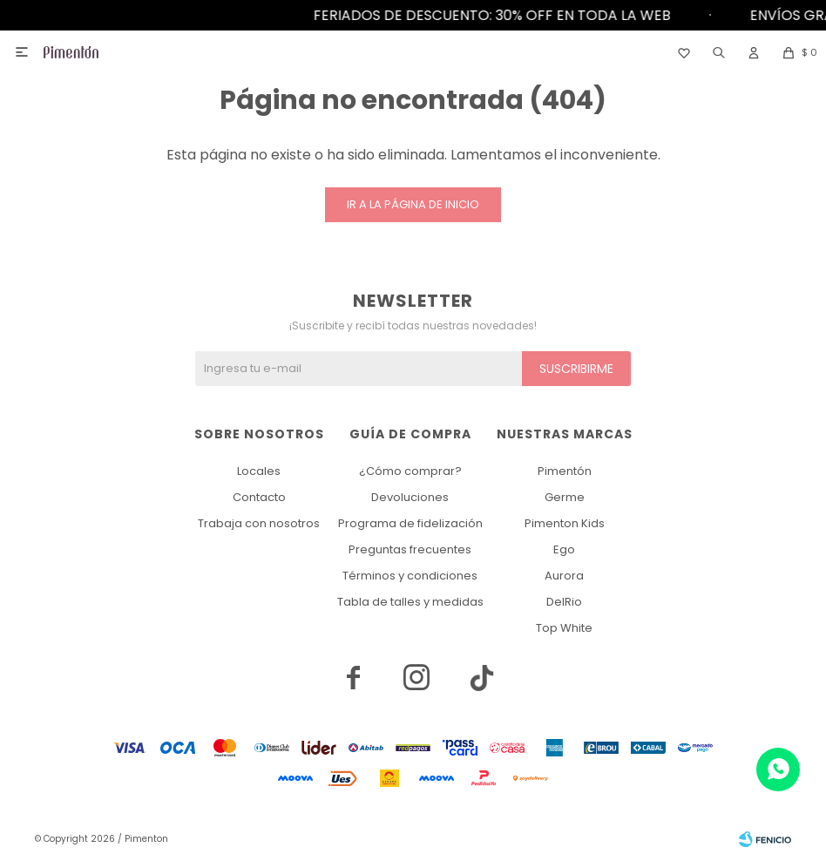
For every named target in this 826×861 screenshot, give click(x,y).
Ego (564, 549)
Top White (564, 628)
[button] (719, 52)
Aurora (564, 575)
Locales (259, 471)
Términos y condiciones (409, 575)
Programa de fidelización (410, 523)
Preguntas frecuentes (410, 549)
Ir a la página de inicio (413, 204)
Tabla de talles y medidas (410, 601)
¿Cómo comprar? (410, 471)
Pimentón (565, 471)
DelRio (564, 601)
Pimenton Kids (565, 523)
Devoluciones (410, 497)
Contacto (259, 497)
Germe (565, 497)
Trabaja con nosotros (259, 523)
